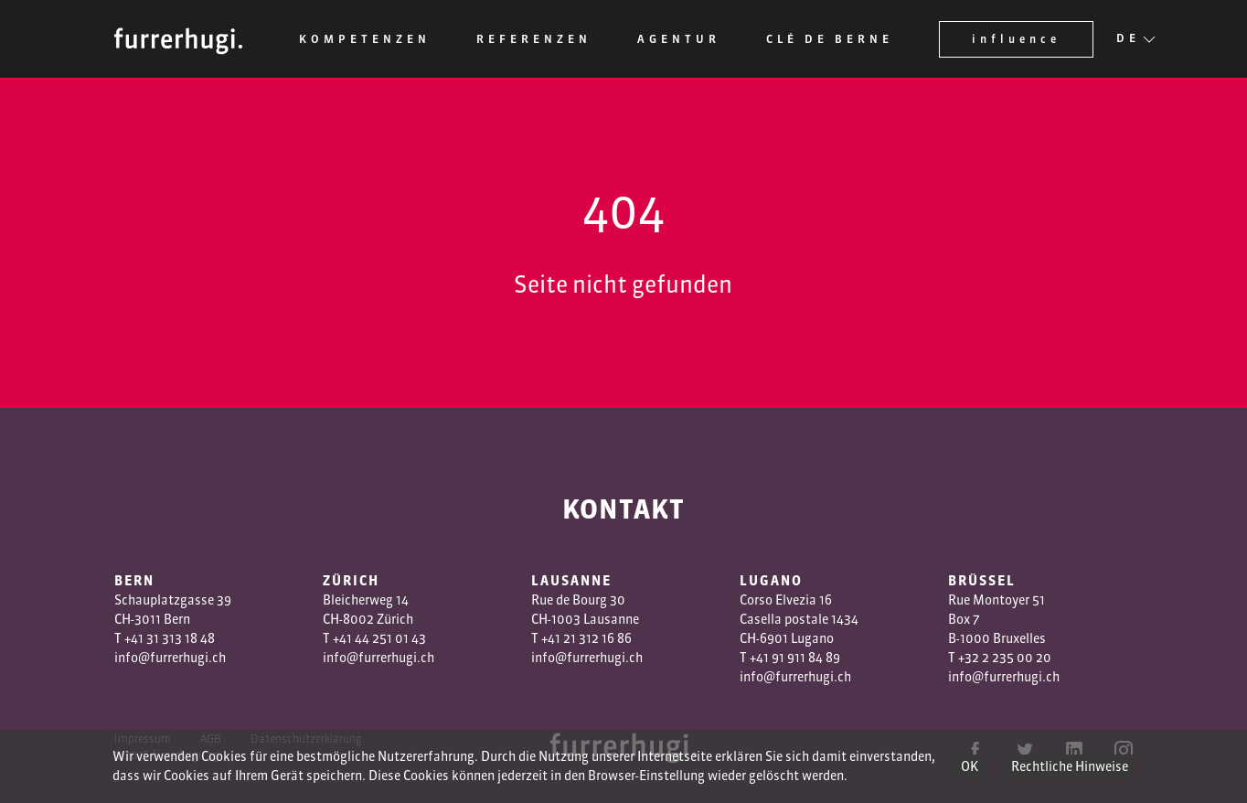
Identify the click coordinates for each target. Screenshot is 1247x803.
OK (969, 766)
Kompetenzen (365, 39)
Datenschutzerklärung (306, 738)
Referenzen (534, 39)
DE (1128, 39)
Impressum (142, 738)
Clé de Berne (829, 39)
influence (1016, 39)
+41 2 (555, 638)
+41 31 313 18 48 (169, 638)
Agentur (678, 39)
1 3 (578, 638)
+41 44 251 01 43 (379, 638)
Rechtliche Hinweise (1069, 766)
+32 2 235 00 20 (1004, 657)
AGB (210, 738)
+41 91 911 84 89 (795, 657)
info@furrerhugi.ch (170, 657)
